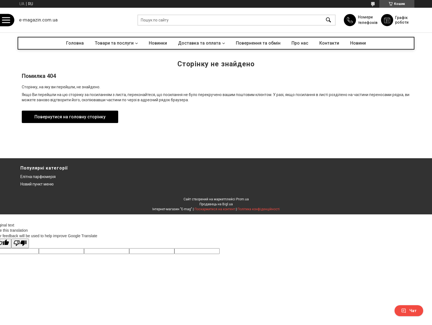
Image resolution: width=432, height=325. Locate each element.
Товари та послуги (114, 43)
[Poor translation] (20, 243)
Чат (409, 310)
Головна (75, 43)
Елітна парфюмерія (38, 176)
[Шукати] (328, 20)
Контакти (329, 43)
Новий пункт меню (37, 184)
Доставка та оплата (199, 43)
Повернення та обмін (258, 43)
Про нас (299, 43)
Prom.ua (242, 199)
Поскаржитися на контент (215, 209)
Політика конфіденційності (258, 209)
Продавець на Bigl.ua (216, 204)
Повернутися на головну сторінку (70, 116)
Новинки (158, 43)
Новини (358, 43)
